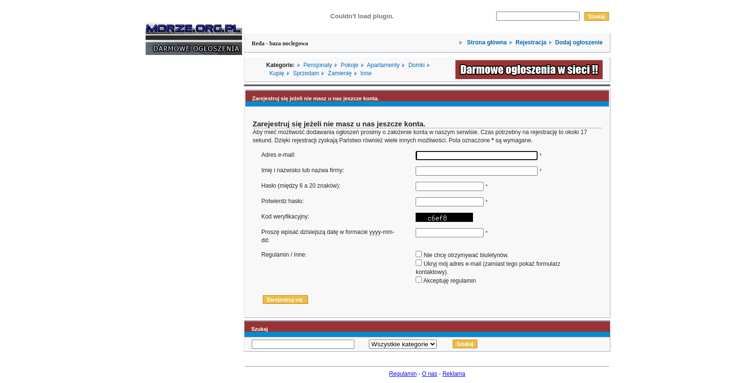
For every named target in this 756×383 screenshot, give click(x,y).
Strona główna (486, 42)
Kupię (277, 73)
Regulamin (403, 373)
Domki (416, 65)
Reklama (454, 373)
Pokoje (350, 65)
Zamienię (339, 73)
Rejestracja (530, 42)
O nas (429, 373)
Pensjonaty (317, 65)
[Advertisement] (174, 209)
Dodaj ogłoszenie (579, 42)
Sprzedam (306, 73)
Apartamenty (383, 65)
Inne (365, 73)
